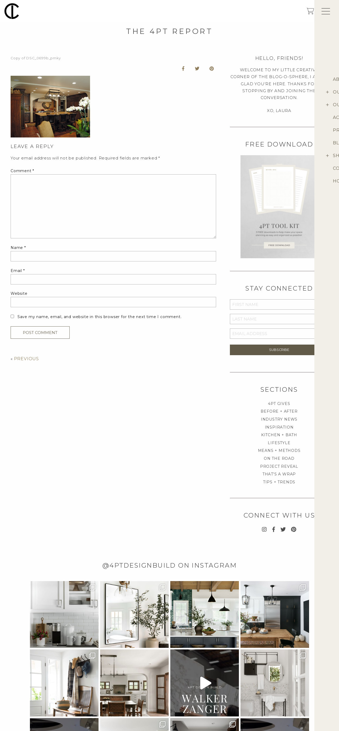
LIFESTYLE (279, 442)
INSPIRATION (279, 427)
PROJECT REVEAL (279, 466)
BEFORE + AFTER (279, 411)
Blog (284, 712)
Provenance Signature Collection (300, 702)
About (286, 684)
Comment (22, 170)
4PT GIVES (279, 403)
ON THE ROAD (279, 458)
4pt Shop (287, 692)
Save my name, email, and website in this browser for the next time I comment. (99, 316)
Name (18, 247)
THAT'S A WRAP (279, 474)
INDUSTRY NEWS (279, 419)
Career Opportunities (30, 700)
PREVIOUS (26, 358)
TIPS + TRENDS (279, 482)
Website (19, 293)
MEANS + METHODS (279, 450)
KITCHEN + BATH (279, 435)
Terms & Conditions (244, 700)
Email (18, 270)
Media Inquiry (23, 692)
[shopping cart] (310, 12)
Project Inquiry (25, 684)
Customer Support (243, 692)
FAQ (230, 684)
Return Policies (241, 709)
